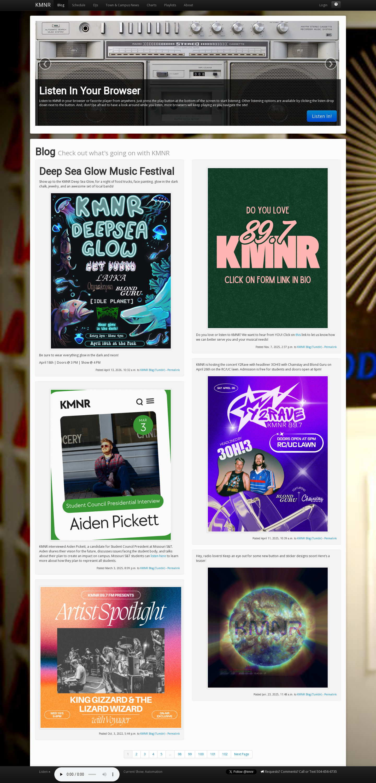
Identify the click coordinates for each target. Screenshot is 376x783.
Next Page (241, 754)
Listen (44, 771)
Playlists (170, 5)
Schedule (78, 5)
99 (190, 754)
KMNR (43, 5)
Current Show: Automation (143, 771)
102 (225, 754)
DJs (95, 5)
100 (201, 754)
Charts (151, 5)
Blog (60, 5)
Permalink (173, 370)
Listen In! (322, 116)
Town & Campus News (122, 5)
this (298, 335)
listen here (158, 556)
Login (323, 5)
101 (213, 754)
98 (179, 754)
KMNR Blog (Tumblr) (152, 370)
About (188, 5)
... (170, 754)
